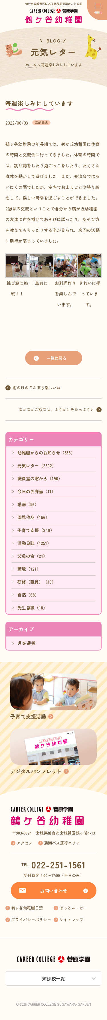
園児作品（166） (33, 517)
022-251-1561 (58, 864)
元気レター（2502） (36, 465)
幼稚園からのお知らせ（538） (46, 453)
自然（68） (28, 595)
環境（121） (29, 569)
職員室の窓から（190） (39, 478)
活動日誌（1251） (34, 543)
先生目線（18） (32, 608)
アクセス (25, 843)
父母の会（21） (32, 556)
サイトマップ (71, 919)
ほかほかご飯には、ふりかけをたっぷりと (56, 409)
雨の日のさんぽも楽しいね (36, 387)
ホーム (31, 64)
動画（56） (28, 504)
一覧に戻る (56, 358)
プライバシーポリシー (31, 919)
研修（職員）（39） (36, 582)
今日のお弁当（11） (36, 491)
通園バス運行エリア (62, 843)
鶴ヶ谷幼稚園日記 (27, 908)
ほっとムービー (73, 908)
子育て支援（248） (35, 530)
